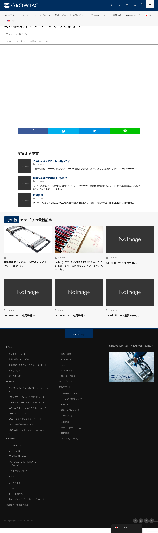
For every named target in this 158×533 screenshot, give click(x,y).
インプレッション (69, 371)
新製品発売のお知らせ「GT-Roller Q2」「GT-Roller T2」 (26, 264)
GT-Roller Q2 (15, 451)
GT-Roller (11, 445)
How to (64, 405)
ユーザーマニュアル (71, 394)
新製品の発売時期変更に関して (50, 178)
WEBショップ (132, 15)
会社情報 (65, 422)
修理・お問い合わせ (71, 410)
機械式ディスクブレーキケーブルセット (28, 504)
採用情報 (117, 15)
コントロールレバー (18, 355)
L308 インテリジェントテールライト (26, 425)
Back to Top (79, 336)
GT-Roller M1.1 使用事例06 (123, 262)
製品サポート (61, 15)
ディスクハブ (15, 380)
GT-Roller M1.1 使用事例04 (72, 317)
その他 (24, 34)
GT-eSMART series (18, 462)
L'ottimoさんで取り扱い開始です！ (52, 161)
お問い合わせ (79, 15)
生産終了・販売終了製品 (18, 510)
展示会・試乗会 (68, 377)
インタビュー (67, 360)
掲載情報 (38, 195)
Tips (63, 366)
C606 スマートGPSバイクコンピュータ (28, 401)
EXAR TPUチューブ (18, 420)
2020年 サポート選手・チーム (125, 317)
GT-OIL (12, 494)
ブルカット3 (15, 488)
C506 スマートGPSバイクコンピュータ (28, 406)
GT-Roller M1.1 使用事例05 (21, 317)
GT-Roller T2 (15, 457)
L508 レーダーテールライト (22, 431)
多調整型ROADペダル (19, 360)
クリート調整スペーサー (20, 499)
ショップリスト (42, 15)
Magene (10, 385)
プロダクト (9, 15)
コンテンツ (25, 15)
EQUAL (10, 348)
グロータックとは (99, 15)
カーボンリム (15, 375)
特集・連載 (66, 355)
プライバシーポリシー (72, 438)
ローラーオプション (18, 476)
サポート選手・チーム (72, 428)
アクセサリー (12, 482)
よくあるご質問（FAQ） (73, 399)
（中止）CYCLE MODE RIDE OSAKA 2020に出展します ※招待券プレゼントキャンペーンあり (78, 267)
